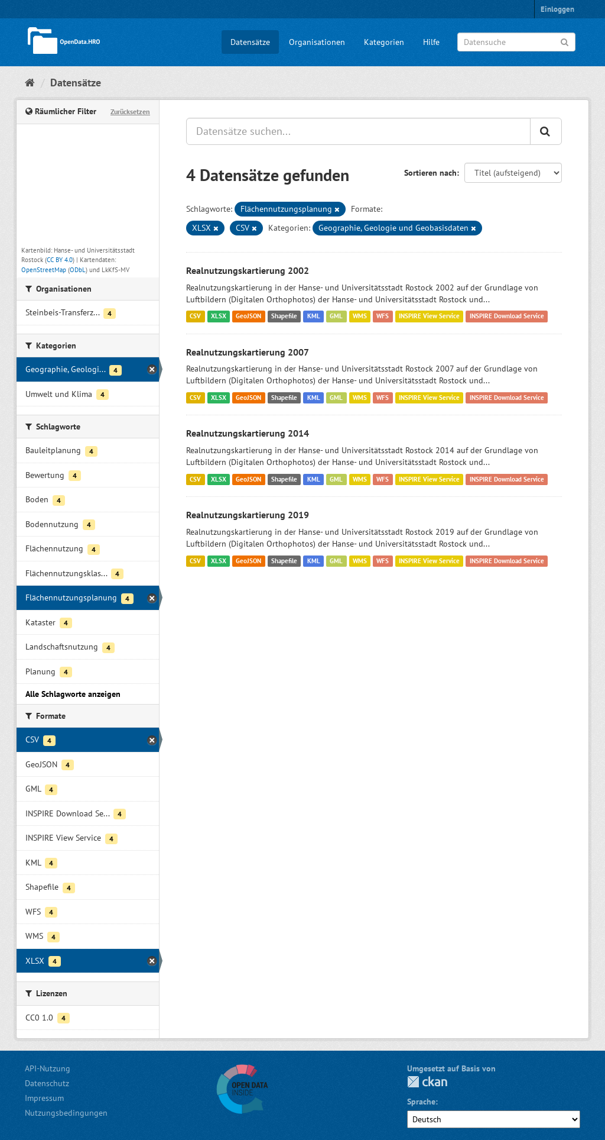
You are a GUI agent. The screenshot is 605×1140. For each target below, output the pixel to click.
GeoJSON (248, 316)
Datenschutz (47, 1083)
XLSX (218, 316)
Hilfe (431, 42)
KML (313, 316)
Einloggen (557, 9)
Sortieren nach (430, 172)
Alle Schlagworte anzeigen (73, 694)
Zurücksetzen (130, 111)
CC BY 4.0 (60, 260)
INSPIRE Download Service (507, 316)
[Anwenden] (565, 41)
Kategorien (384, 42)
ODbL (78, 270)
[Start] (30, 82)
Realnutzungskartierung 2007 (247, 352)
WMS (360, 316)
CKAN (427, 1082)
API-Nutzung (47, 1068)
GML (336, 316)
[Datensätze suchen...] (358, 131)
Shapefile (284, 316)
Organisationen (317, 42)
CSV (195, 316)
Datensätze (250, 42)
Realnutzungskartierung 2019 (247, 515)
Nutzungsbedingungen (66, 1112)
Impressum (44, 1098)
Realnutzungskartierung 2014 (247, 433)
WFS (382, 316)
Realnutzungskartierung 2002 (247, 270)
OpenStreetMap (43, 270)
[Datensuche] (516, 42)
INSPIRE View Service (429, 316)
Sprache (421, 1101)
